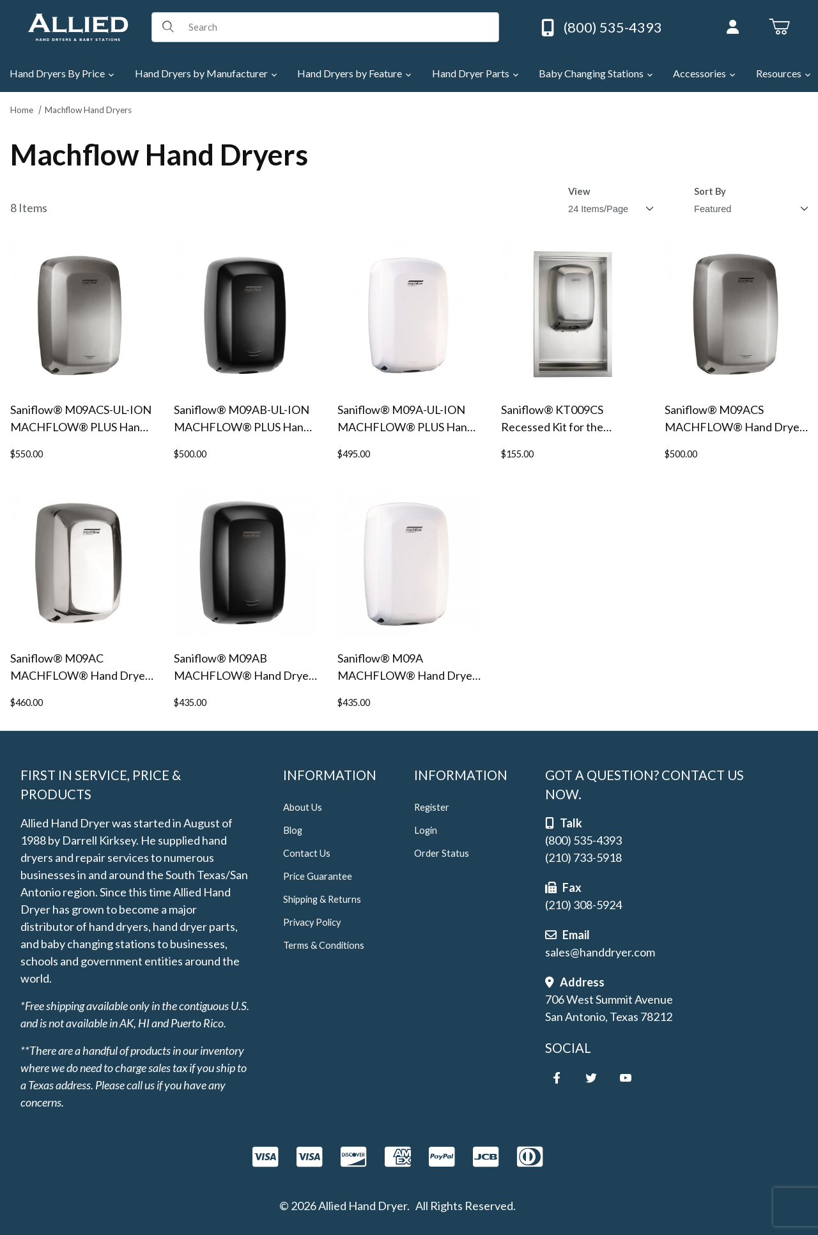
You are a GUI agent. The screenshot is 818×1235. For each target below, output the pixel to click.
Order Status (441, 853)
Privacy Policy (312, 922)
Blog (292, 830)
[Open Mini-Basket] (779, 27)
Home (21, 110)
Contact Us (306, 853)
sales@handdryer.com (600, 952)
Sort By (710, 191)
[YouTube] (625, 1077)
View (579, 191)
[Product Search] (339, 27)
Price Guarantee (317, 876)
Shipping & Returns (322, 899)
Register (431, 807)
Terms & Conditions (323, 945)
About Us (302, 807)
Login (425, 830)
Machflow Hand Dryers (88, 110)
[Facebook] (556, 1077)
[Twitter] (591, 1077)
